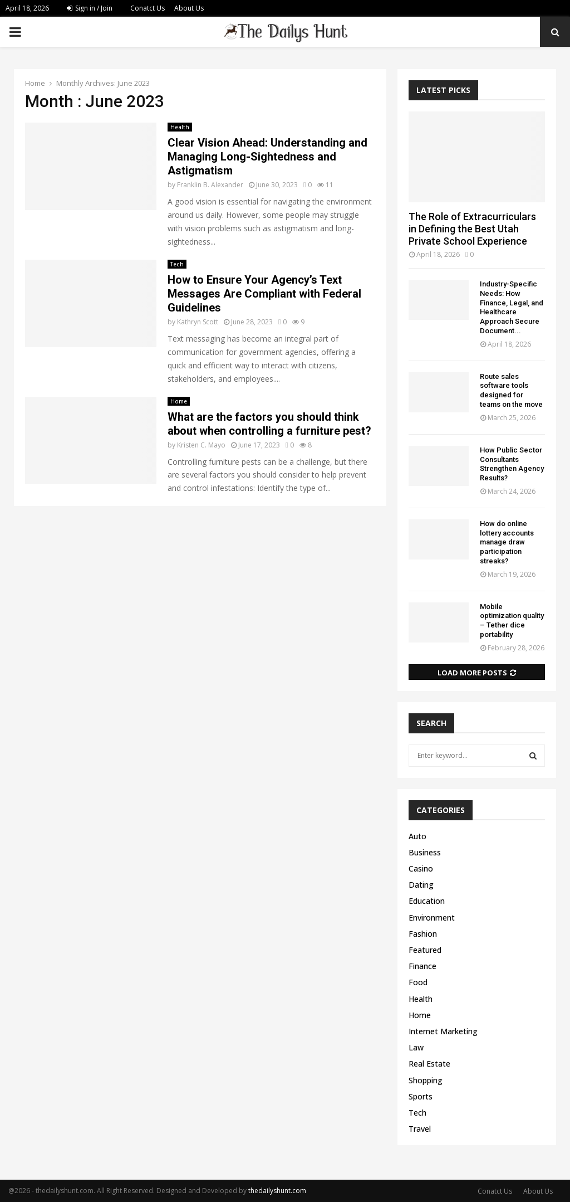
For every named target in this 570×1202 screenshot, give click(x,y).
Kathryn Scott (197, 322)
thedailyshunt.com (277, 1190)
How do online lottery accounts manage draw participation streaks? (507, 542)
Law (416, 1047)
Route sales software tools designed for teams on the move (511, 390)
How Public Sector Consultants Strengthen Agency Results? (512, 464)
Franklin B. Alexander (210, 184)
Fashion (423, 933)
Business (425, 852)
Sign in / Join (89, 8)
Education (427, 901)
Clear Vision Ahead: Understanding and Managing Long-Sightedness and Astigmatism (267, 156)
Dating (421, 884)
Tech (177, 264)
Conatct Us (147, 8)
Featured (425, 950)
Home (178, 401)
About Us (189, 8)
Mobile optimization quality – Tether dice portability (512, 620)
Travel (420, 1128)
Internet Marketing (443, 1031)
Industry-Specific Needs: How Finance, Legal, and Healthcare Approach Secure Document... (511, 307)
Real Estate (429, 1063)
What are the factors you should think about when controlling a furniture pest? (269, 423)
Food (418, 982)
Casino (421, 868)
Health (179, 127)
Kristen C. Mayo (201, 445)
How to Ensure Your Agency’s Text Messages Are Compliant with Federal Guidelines (264, 293)
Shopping (426, 1080)
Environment (432, 917)
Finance (422, 966)
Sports (421, 1096)
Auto (417, 836)
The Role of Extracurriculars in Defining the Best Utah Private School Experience (472, 228)
